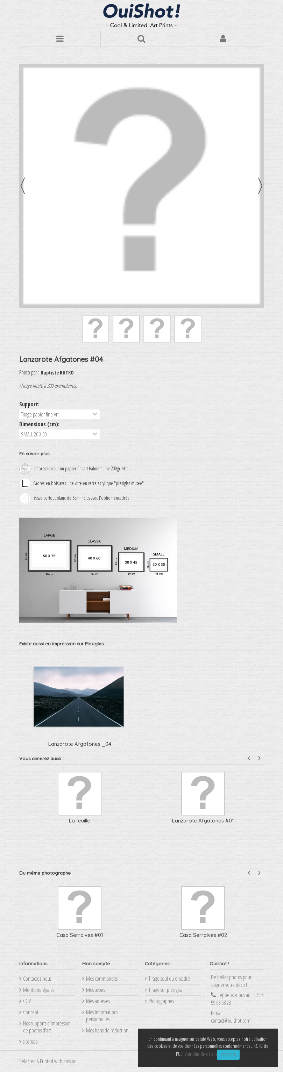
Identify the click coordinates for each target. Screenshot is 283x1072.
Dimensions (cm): (40, 424)
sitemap (30, 1041)
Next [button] (259, 758)
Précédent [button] (22, 186)
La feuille (79, 820)
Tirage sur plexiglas (165, 989)
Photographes (161, 1000)
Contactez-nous (37, 978)
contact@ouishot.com (230, 1020)
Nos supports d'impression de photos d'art (47, 1027)
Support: (30, 404)
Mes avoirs (95, 989)
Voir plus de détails (201, 1054)
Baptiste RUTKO (57, 372)
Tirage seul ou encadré (169, 978)
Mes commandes (102, 978)
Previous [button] (249, 758)
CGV (27, 1000)
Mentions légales (38, 989)
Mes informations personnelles (102, 1016)
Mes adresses (98, 1000)
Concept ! (32, 1012)
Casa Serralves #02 (203, 935)
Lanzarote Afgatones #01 (203, 820)
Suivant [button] (260, 186)
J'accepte (228, 1054)
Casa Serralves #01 (79, 935)
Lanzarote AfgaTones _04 (79, 744)
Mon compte (96, 963)
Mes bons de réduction (107, 1030)
